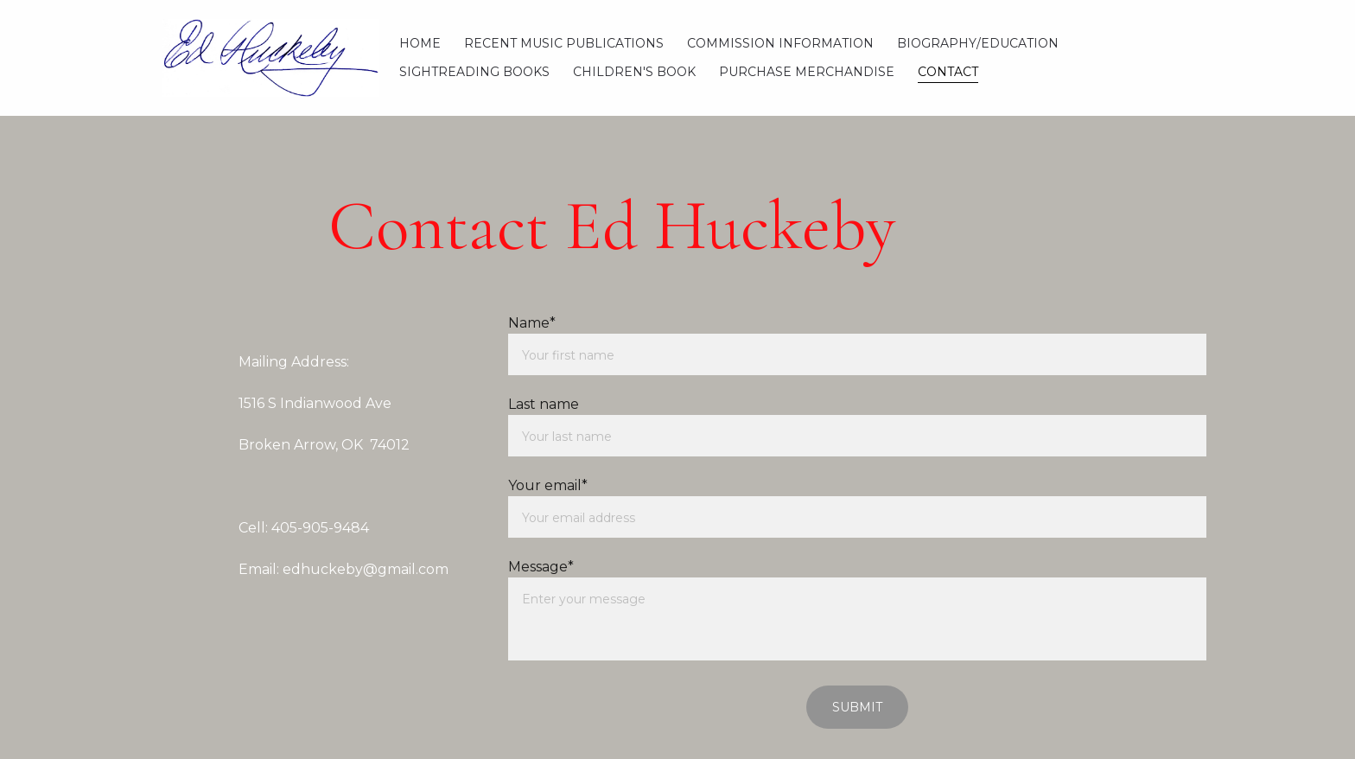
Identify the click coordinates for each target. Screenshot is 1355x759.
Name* (532, 323)
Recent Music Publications (564, 43)
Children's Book (634, 72)
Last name (543, 404)
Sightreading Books (474, 72)
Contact (948, 72)
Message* (541, 566)
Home (420, 43)
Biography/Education (978, 43)
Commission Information (780, 43)
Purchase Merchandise (806, 72)
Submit (857, 707)
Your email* (548, 485)
